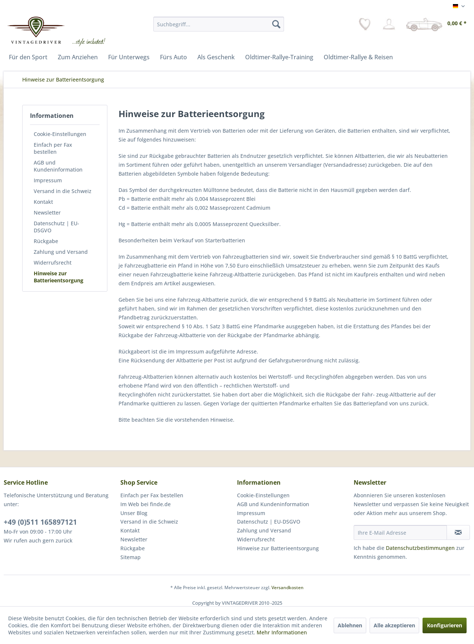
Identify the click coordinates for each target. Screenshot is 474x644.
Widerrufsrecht (52, 262)
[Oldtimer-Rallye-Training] (279, 57)
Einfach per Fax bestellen (53, 148)
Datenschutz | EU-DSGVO (56, 227)
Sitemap (130, 557)
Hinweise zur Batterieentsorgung (58, 277)
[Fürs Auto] (173, 57)
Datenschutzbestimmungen (420, 547)
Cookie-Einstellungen (60, 133)
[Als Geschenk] (216, 57)
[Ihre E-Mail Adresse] (400, 532)
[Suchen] (276, 24)
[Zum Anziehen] (78, 57)
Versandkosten (287, 587)
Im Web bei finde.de (145, 504)
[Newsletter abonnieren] (458, 532)
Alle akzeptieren (394, 625)
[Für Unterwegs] (129, 57)
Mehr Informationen (282, 632)
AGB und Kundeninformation (58, 166)
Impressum (48, 180)
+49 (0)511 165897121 (40, 522)
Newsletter (47, 212)
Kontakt (43, 201)
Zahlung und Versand (61, 251)
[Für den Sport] (28, 57)
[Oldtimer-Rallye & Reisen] (358, 57)
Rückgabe (46, 241)
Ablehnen (350, 625)
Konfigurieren (444, 625)
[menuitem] (218, 24)
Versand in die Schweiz (62, 191)
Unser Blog (133, 513)
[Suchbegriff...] (218, 24)
